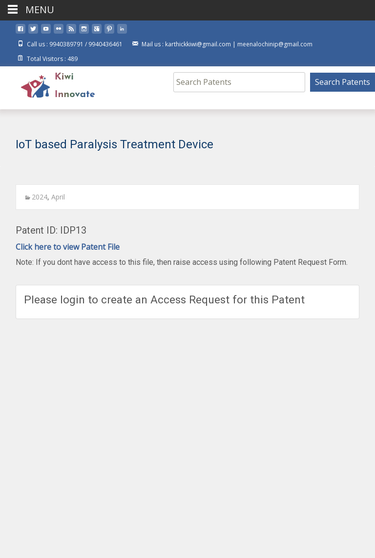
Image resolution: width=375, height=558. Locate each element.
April (58, 196)
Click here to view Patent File (68, 246)
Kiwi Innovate (75, 86)
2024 (39, 196)
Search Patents (342, 82)
